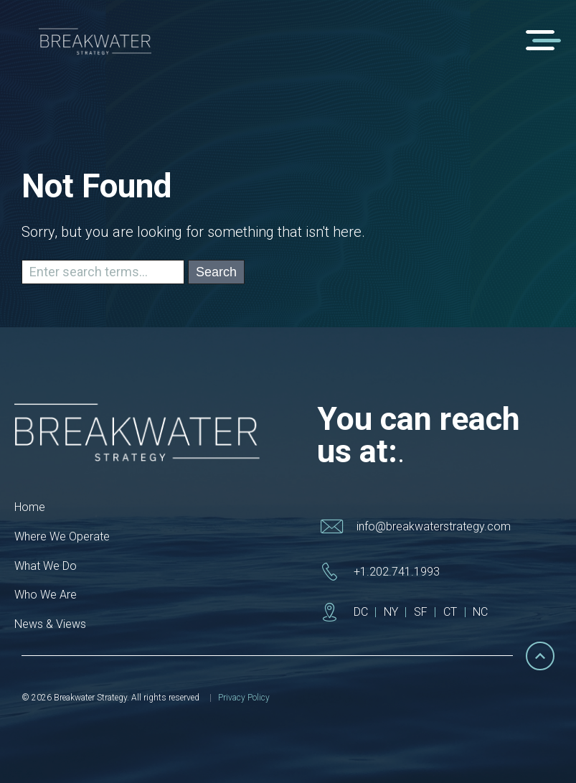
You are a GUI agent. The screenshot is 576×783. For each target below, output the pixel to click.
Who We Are (45, 594)
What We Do (45, 566)
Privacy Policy (244, 698)
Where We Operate (62, 536)
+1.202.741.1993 (397, 571)
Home (29, 507)
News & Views (50, 624)
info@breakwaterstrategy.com (434, 526)
